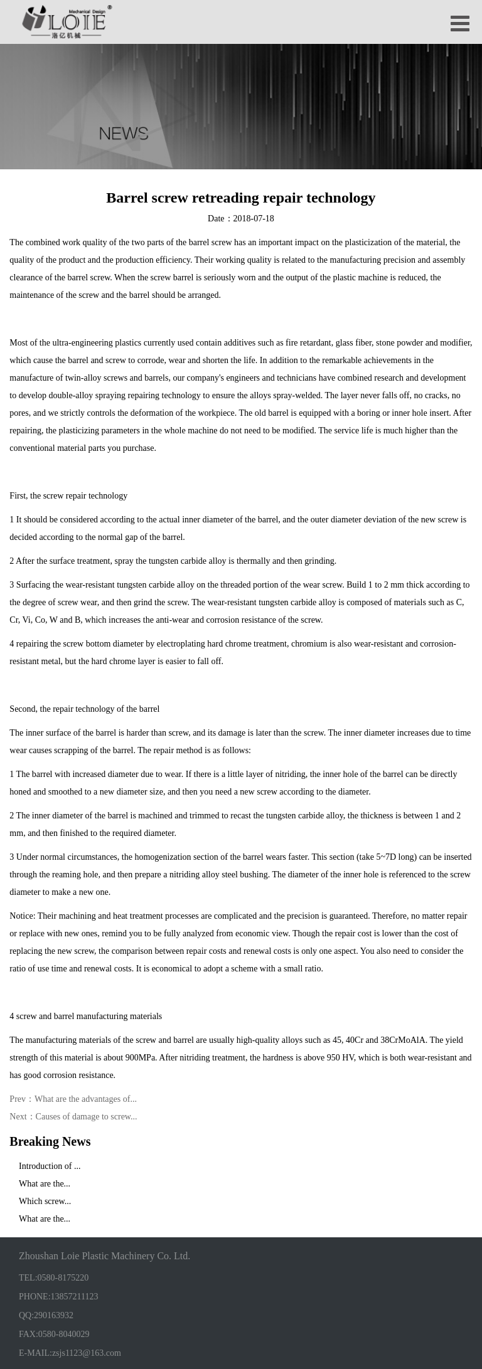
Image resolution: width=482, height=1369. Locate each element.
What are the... (44, 1183)
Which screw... (45, 1200)
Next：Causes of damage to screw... (73, 1116)
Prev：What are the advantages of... (73, 1099)
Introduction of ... (49, 1165)
